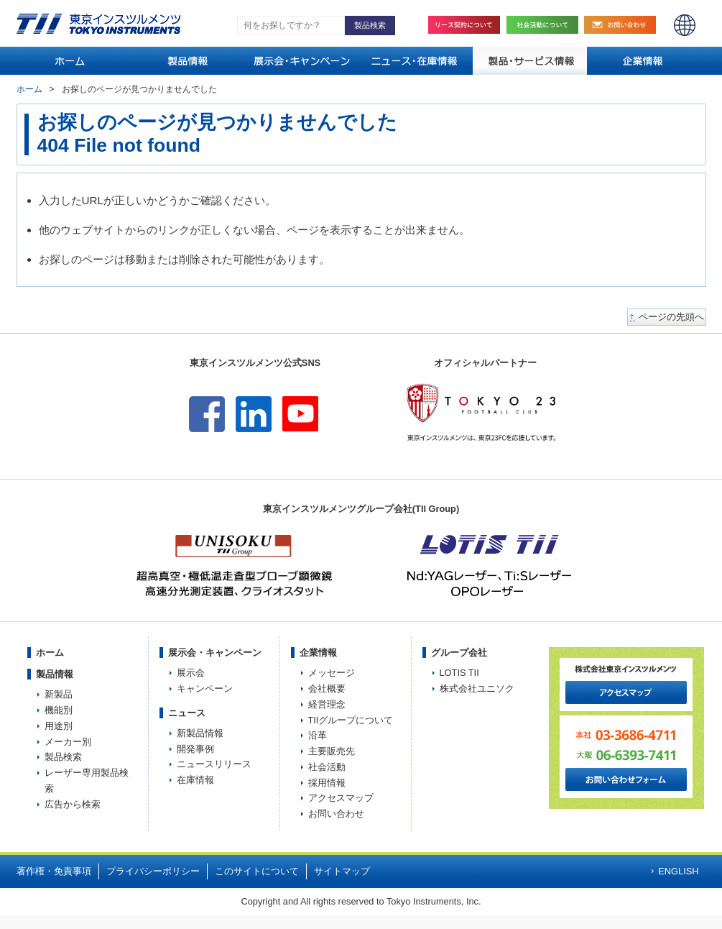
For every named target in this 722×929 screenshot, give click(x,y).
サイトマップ (342, 871)
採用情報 (327, 782)
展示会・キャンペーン (215, 652)
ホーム (29, 89)
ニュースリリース (214, 764)
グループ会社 (459, 652)
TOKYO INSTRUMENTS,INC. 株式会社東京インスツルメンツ (98, 24)
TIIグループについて (351, 720)
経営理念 (327, 704)
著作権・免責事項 (54, 871)
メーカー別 (68, 741)
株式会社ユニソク (477, 688)
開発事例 (195, 748)
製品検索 (63, 756)
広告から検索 (73, 804)
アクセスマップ (341, 797)
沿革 (317, 735)
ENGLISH (684, 25)
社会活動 (546, 25)
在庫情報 (195, 779)
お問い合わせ (623, 25)
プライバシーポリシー (153, 871)
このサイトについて (257, 871)
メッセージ (331, 672)
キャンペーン (205, 688)
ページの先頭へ (671, 317)
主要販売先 (331, 751)
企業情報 (318, 652)
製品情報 (54, 674)
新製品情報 (200, 733)
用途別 (59, 725)
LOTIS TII (459, 672)
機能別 (59, 710)
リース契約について (464, 25)
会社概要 (327, 688)
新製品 (59, 694)
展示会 (191, 672)
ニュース (186, 713)
